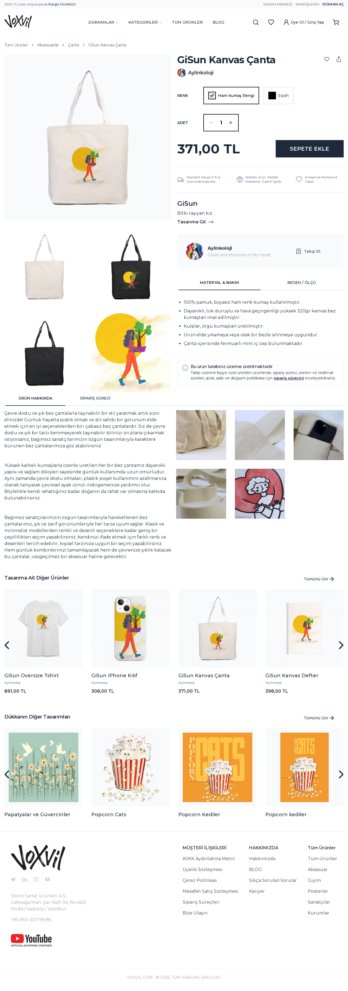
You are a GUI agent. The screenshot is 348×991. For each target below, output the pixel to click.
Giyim (314, 880)
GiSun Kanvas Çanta (107, 45)
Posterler (318, 891)
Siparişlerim (307, 4)
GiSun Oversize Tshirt (31, 676)
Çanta (73, 45)
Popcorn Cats (108, 815)
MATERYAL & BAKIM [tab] (219, 282)
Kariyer (257, 891)
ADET (182, 122)
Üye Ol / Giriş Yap (303, 22)
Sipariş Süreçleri (201, 902)
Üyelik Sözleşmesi (202, 869)
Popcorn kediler (286, 815)
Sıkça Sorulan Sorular (273, 880)
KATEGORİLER (145, 22)
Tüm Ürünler (16, 45)
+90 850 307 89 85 (31, 919)
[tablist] (260, 282)
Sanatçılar (319, 902)
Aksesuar (318, 869)
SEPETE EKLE (309, 148)
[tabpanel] (260, 323)
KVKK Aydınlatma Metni (209, 858)
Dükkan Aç (333, 4)
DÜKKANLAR (103, 22)
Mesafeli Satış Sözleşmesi (210, 891)
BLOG (218, 22)
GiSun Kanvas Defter (291, 676)
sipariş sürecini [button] (289, 378)
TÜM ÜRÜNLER (187, 22)
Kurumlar (318, 913)
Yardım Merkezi (277, 4)
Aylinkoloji (220, 248)
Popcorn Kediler (199, 815)
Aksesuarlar (48, 45)
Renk (182, 95)
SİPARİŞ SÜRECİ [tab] (95, 398)
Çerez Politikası (200, 880)
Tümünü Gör (319, 579)
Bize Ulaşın (195, 913)
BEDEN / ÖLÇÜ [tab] (301, 282)
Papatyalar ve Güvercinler (37, 815)
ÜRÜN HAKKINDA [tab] (35, 398)
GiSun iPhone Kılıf (114, 676)
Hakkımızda (262, 858)
